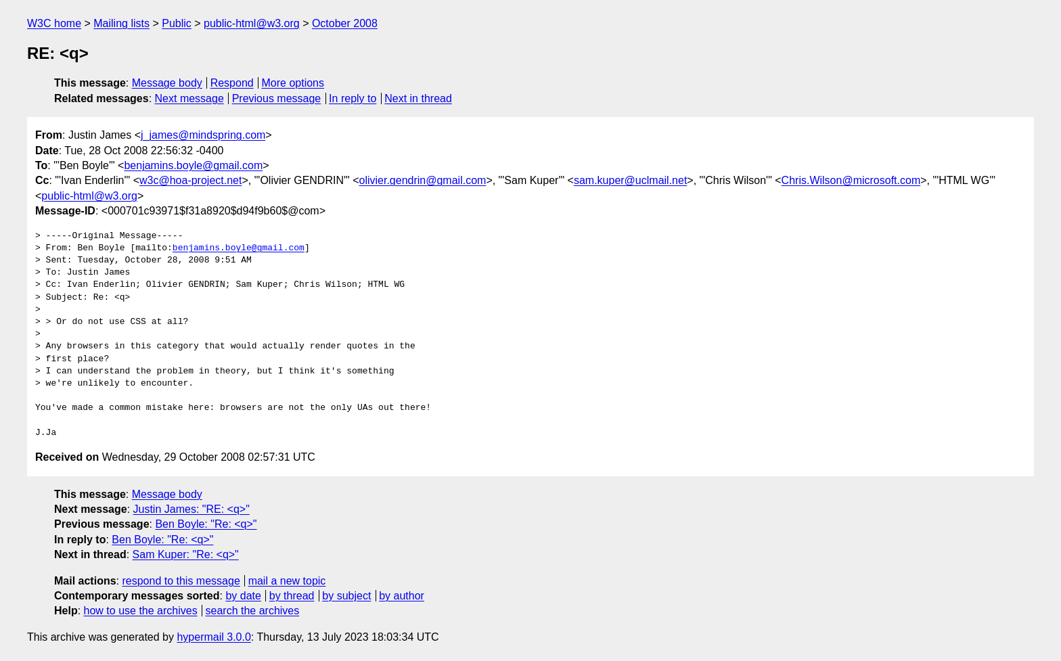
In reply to (352, 98)
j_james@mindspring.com (203, 135)
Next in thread (418, 98)
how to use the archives (141, 610)
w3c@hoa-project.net (190, 180)
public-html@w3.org (252, 23)
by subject (346, 595)
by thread (292, 595)
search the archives (253, 610)
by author (401, 595)
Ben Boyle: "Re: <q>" (205, 524)
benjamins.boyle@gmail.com (193, 165)
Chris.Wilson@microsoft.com (851, 180)
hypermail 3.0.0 (213, 637)
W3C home (54, 23)
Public (176, 23)
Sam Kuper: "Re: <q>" (186, 554)
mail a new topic (287, 581)
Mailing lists (121, 23)
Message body (167, 83)
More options (293, 83)
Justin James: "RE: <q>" (191, 509)
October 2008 (345, 23)
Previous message (276, 98)
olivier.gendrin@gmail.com (423, 180)
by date (243, 595)
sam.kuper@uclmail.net (630, 180)
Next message (189, 98)
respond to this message (181, 581)
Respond (232, 83)
